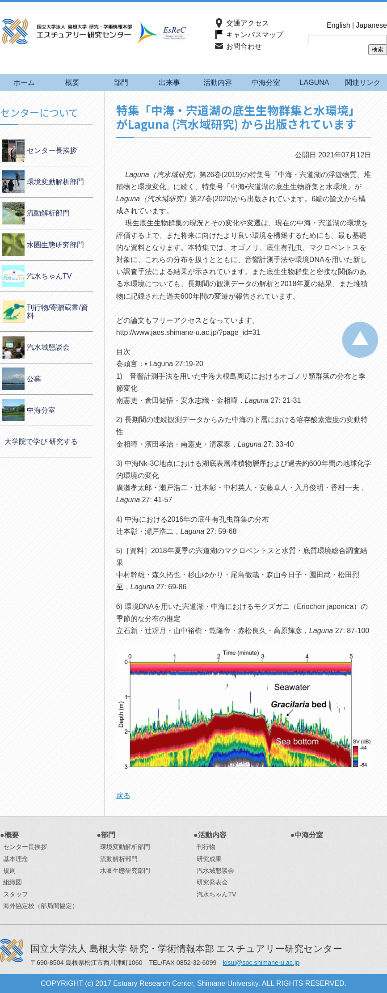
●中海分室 (307, 835)
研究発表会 (212, 882)
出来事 (169, 82)
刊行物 (206, 846)
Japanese (371, 25)
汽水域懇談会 (48, 347)
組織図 (12, 882)
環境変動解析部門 (55, 182)
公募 (34, 379)
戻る (123, 795)
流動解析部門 (48, 213)
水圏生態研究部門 (55, 245)
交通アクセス (247, 23)
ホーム (24, 82)
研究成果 (209, 858)
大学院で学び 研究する (41, 441)
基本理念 (15, 858)
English (338, 25)
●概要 (9, 835)
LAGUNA (314, 82)
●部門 (106, 835)
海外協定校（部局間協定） (40, 905)
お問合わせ (244, 46)
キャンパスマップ (254, 34)
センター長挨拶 (52, 150)
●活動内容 (210, 835)
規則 (9, 870)
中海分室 (266, 82)
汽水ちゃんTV (49, 276)
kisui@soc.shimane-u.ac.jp (261, 962)
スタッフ (15, 894)
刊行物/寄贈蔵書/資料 (57, 312)
